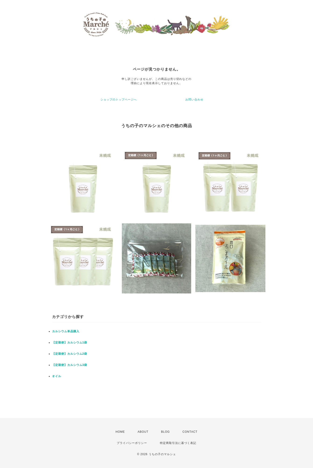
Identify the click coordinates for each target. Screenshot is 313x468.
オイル (56, 376)
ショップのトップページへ (118, 99)
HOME (120, 431)
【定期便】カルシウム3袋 (69, 365)
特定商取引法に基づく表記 (178, 443)
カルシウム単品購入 (65, 331)
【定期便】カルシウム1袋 (69, 342)
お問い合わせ (194, 99)
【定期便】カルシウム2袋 (69, 353)
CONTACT (190, 431)
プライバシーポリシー (132, 443)
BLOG (165, 431)
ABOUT (142, 431)
